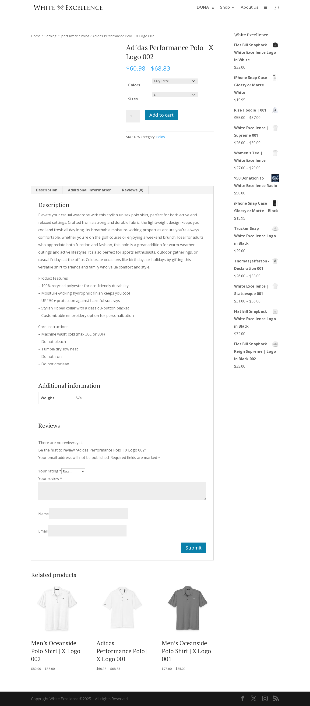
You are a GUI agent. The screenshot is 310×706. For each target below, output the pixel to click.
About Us (249, 8)
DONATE (205, 8)
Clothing (50, 36)
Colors (134, 85)
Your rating (49, 471)
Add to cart (161, 115)
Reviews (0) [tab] (132, 190)
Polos (85, 36)
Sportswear (69, 36)
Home (36, 36)
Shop (225, 8)
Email (43, 531)
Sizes (133, 99)
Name (43, 513)
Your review (50, 478)
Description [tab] (46, 190)
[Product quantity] (133, 116)
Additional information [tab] (90, 190)
